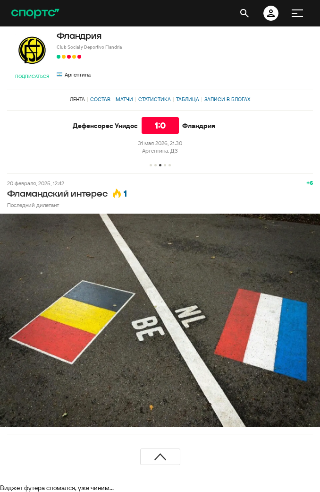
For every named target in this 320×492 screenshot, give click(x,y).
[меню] (297, 13)
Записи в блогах (227, 99)
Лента (77, 99)
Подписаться (32, 76)
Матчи (124, 99)
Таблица (187, 99)
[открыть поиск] (244, 13)
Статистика (154, 99)
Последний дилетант (33, 204)
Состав (100, 99)
